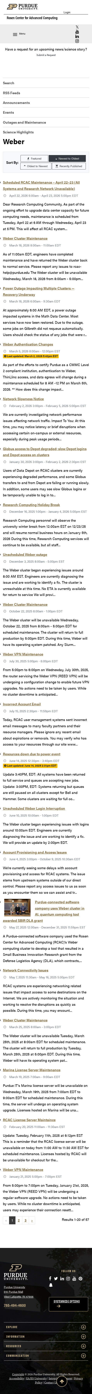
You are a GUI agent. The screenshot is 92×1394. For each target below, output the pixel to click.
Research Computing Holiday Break (31, 504)
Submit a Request (46, 55)
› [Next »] (32, 1220)
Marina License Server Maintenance (31, 1069)
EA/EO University (36, 1378)
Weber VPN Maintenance (23, 654)
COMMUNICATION (46, 1355)
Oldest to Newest (36, 166)
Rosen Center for (32, 18)
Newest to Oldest (67, 158)
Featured (34, 158)
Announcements (16, 102)
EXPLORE (46, 1327)
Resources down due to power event (31, 753)
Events (8, 112)
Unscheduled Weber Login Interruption (34, 808)
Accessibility (16, 1378)
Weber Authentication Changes (28, 344)
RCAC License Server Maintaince (29, 1119)
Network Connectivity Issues (25, 970)
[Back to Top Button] (61, 1382)
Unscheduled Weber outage (25, 554)
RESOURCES (46, 1346)
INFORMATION (46, 1336)
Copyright (18, 1374)
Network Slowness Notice (23, 398)
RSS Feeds (11, 92)
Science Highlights (18, 131)
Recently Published (69, 166)
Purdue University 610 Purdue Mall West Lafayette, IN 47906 (18, 1291)
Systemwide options (67, 1301)
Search (8, 82)
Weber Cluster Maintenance (25, 238)
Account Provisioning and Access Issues (35, 852)
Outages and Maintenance (24, 122)
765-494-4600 (15, 1305)
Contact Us (50, 1382)
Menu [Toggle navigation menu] (19, 34)
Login (67, 12)
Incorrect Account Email (22, 703)
